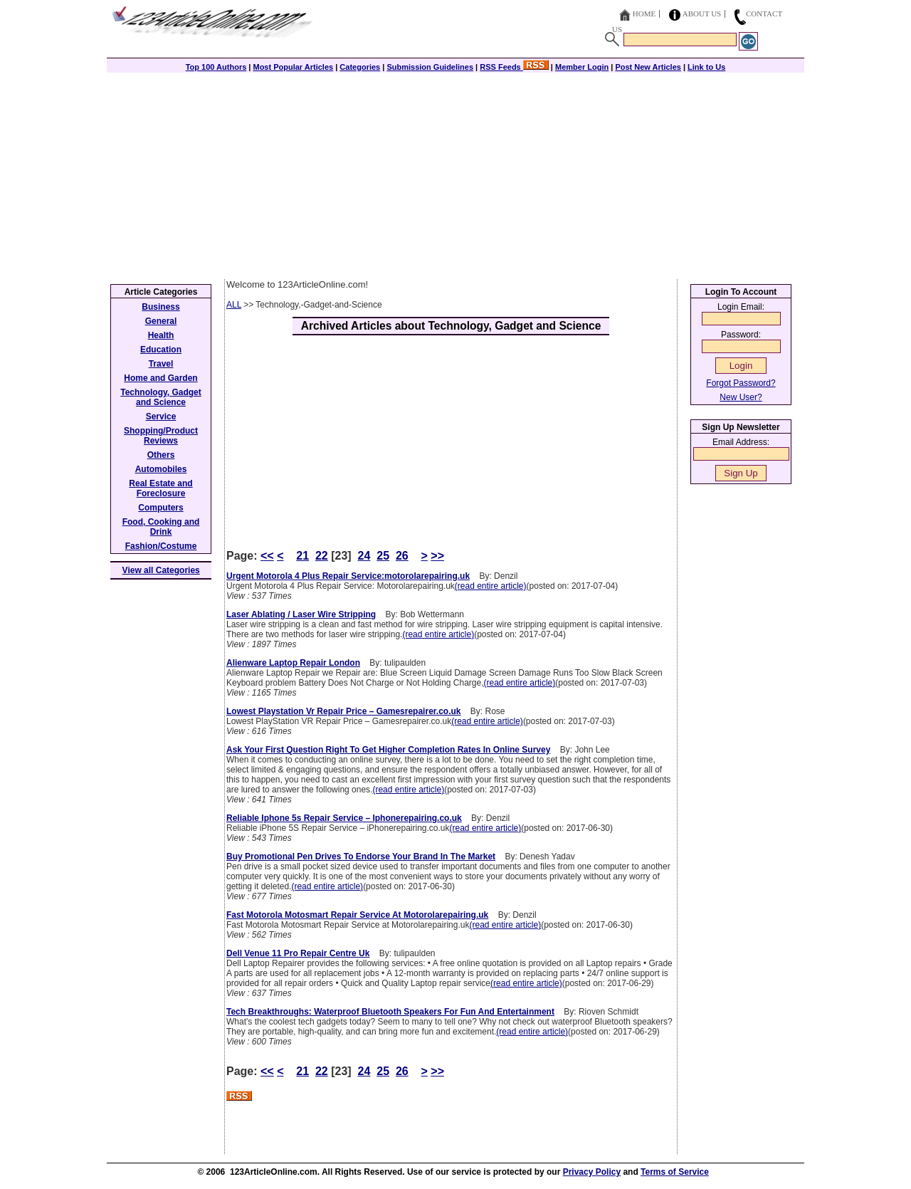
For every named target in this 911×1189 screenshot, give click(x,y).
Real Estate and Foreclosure (160, 488)
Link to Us (706, 67)
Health (161, 335)
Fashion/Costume (161, 546)
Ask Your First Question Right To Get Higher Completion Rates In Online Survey (388, 750)
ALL (233, 305)
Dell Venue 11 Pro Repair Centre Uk (297, 953)
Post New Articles (648, 67)
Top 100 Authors (216, 67)
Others (161, 455)
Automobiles (161, 469)
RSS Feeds (514, 67)
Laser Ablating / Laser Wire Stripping (301, 614)
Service (161, 416)
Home (644, 13)
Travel (161, 364)
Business (160, 307)
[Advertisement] (455, 172)
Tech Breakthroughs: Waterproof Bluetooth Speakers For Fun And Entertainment (390, 1012)
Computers (160, 508)
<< (267, 556)
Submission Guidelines (429, 67)
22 (321, 556)
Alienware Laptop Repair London (293, 663)
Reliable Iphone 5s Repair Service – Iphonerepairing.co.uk (344, 818)
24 (364, 556)
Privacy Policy (592, 1172)
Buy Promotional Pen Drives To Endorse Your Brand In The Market (360, 856)
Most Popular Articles (293, 67)
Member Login (582, 67)
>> (437, 556)
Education (160, 350)
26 (402, 556)
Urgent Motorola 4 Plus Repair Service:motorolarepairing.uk (348, 576)
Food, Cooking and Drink (161, 527)
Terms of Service (675, 1172)
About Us (702, 13)
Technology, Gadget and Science (160, 397)
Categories (359, 67)
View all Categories (161, 570)
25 (382, 556)
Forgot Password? (740, 383)
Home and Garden (160, 378)
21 (302, 556)
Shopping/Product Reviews (161, 436)
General (161, 321)
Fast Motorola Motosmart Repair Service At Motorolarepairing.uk (357, 915)
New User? (741, 397)
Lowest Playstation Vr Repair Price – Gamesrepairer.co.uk (343, 711)
